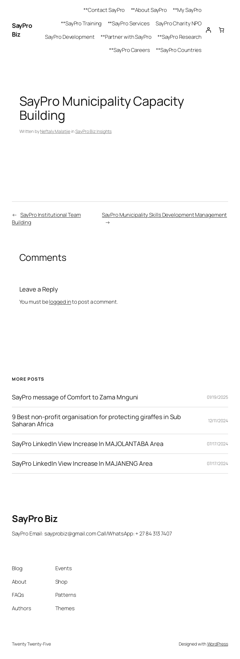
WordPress (217, 644)
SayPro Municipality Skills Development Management (164, 214)
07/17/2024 (217, 444)
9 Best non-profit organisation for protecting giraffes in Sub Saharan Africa (96, 420)
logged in (60, 301)
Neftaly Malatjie (55, 131)
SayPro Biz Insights (93, 131)
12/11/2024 (218, 420)
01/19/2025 (217, 397)
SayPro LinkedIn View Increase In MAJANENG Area (82, 463)
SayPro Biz (35, 518)
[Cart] (221, 30)
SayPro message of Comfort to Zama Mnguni (75, 397)
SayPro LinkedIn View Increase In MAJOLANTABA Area (87, 443)
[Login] (208, 30)
